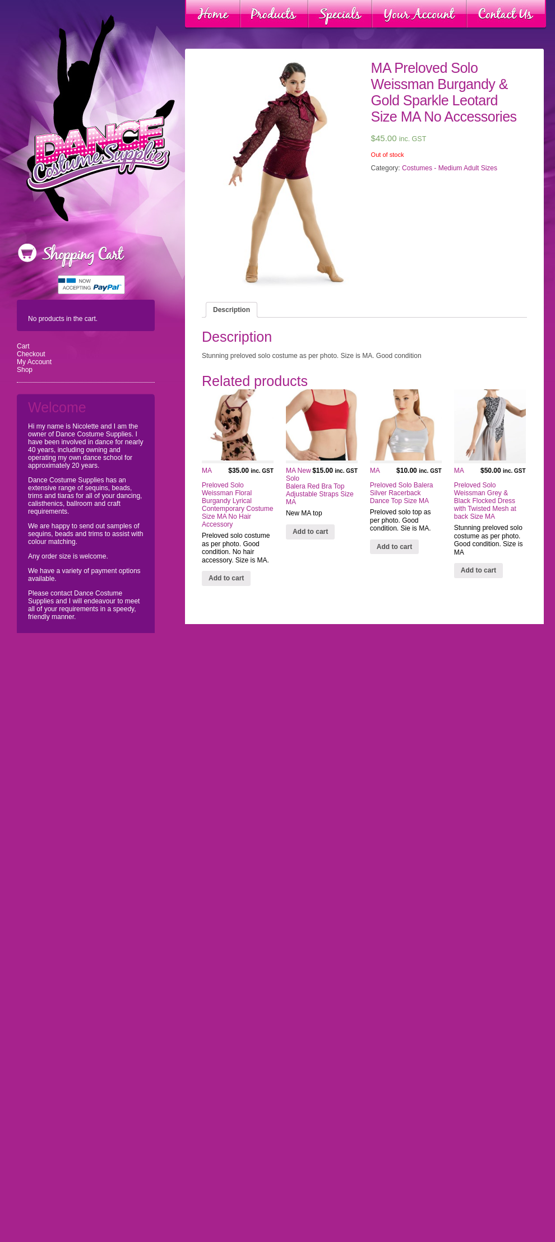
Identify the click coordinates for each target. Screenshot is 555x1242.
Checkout (31, 354)
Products (274, 14)
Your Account (419, 14)
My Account (34, 362)
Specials (340, 14)
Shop (25, 370)
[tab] (231, 310)
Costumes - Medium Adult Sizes (449, 168)
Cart (23, 346)
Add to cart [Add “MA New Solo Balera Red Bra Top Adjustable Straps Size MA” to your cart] (310, 532)
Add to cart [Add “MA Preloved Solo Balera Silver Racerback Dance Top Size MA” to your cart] (394, 547)
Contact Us (506, 14)
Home (212, 14)
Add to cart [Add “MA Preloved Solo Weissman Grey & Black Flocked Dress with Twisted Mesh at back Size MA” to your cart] (478, 570)
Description (231, 310)
